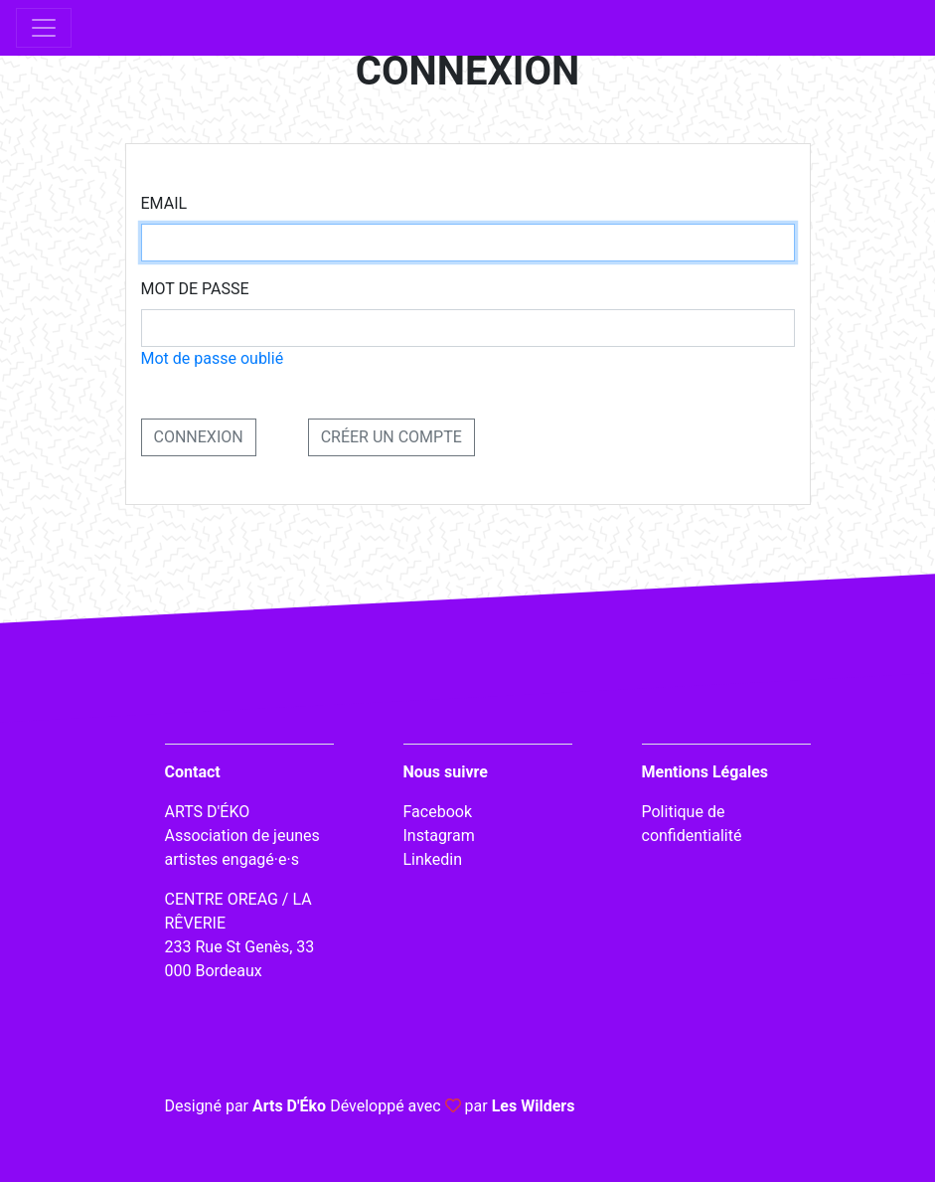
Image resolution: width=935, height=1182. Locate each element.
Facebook (437, 811)
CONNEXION (198, 436)
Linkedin (433, 859)
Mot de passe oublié (212, 358)
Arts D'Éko (289, 1106)
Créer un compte (391, 436)
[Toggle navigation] (44, 28)
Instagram (439, 835)
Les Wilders (533, 1106)
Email (164, 203)
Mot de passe (195, 288)
